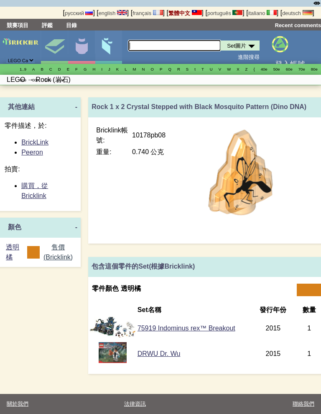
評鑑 (47, 25)
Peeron (32, 152)
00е (35, 80)
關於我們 (17, 404)
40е (264, 69)
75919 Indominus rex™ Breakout (186, 328)
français (147, 13)
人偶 (81, 47)
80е (314, 69)
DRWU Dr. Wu (159, 353)
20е (60, 80)
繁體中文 (185, 13)
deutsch (297, 13)
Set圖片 (54, 47)
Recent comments (298, 25)
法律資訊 (135, 404)
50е (276, 69)
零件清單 (108, 47)
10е (48, 80)
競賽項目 (17, 25)
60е (289, 69)
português (224, 13)
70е (301, 69)
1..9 (23, 69)
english (113, 13)
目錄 (71, 25)
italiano (262, 13)
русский (79, 13)
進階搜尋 (249, 57)
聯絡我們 (303, 404)
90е (23, 80)
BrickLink (34, 142)
